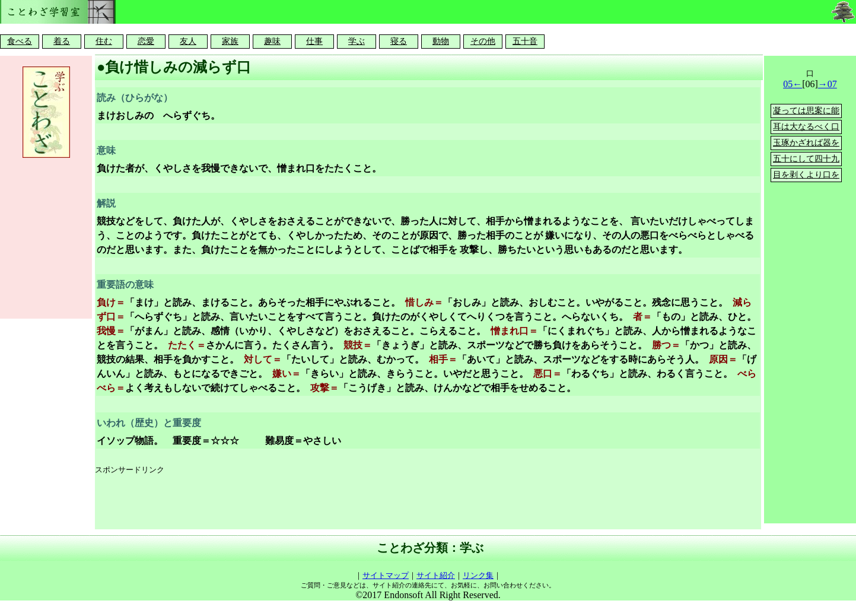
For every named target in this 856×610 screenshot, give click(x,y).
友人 (188, 41)
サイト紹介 (435, 575)
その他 (482, 41)
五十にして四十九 (806, 158)
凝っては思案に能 (806, 110)
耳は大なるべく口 (806, 126)
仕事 (314, 41)
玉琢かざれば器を (806, 142)
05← (792, 84)
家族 (230, 41)
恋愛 (146, 41)
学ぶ (356, 41)
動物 (440, 41)
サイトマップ (385, 575)
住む (104, 41)
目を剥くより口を (806, 174)
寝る (398, 41)
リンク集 (478, 575)
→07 (827, 84)
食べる (19, 41)
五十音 (525, 41)
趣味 (272, 41)
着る (61, 41)
